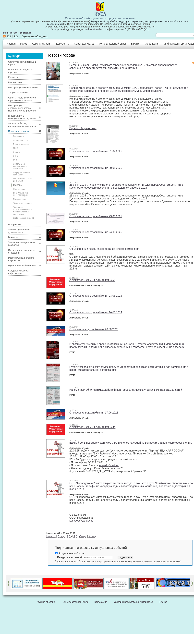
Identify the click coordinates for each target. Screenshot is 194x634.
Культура (17, 185)
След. (82, 536)
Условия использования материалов (133, 602)
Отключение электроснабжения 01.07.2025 (95, 151)
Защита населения (18, 92)
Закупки (135, 43)
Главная (11, 43)
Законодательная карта (75, 602)
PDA (16, 36)
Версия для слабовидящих (35, 36)
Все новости (18, 136)
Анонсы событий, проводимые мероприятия (22, 124)
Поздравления (19, 199)
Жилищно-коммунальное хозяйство (21, 243)
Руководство (15, 82)
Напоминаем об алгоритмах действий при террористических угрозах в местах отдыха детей (125, 389)
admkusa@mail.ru (93, 29)
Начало (51, 536)
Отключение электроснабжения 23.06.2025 (95, 216)
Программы (14, 224)
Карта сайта (101, 602)
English (163, 602)
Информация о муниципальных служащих (22, 117)
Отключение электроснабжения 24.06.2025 (95, 232)
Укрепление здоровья (23, 203)
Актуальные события (70, 553)
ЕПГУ (15, 156)
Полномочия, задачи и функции (20, 70)
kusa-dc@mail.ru (109, 465)
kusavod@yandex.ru (81, 520)
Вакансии (13, 237)
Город (23, 43)
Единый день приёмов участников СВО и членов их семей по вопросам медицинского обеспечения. (130, 442)
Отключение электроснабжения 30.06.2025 (95, 168)
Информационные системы (23, 87)
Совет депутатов (84, 43)
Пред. (61, 536)
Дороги (16, 152)
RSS (9, 36)
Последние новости (18, 131)
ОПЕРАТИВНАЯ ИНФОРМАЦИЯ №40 (92, 427)
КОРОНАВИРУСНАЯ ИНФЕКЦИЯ (22, 180)
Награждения (19, 189)
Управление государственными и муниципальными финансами (22, 210)
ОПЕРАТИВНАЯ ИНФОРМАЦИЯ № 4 (92, 280)
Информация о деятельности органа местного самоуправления (22, 108)
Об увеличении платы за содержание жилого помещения (104, 248)
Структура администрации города (22, 63)
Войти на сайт (10, 33)
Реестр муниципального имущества (21, 259)
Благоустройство (21, 144)
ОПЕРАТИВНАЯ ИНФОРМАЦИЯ (20, 194)
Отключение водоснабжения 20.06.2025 (93, 329)
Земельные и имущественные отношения (20, 166)
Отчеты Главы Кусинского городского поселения (22, 99)
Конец (92, 536)
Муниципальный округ (112, 43)
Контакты (13, 77)
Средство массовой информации (18, 272)
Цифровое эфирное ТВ (24, 218)
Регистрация (25, 33)
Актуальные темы (21, 140)
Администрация (41, 43)
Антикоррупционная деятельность (19, 230)
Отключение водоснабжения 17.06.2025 (93, 412)
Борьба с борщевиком (83, 128)
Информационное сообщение (21, 173)
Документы (62, 43)
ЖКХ (15, 160)
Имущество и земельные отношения (21, 251)
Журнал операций (46, 602)
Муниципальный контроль (22, 265)
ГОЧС (15, 148)
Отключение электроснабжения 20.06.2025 (95, 312)
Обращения (152, 43)
